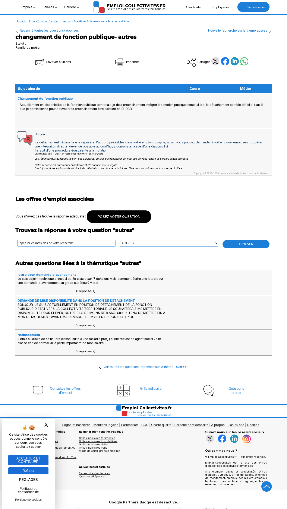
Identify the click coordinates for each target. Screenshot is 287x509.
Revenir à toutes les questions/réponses (49, 30)
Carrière (71, 7)
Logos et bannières (76, 395)
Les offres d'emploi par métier (34, 408)
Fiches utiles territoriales (94, 443)
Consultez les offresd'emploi (65, 361)
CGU (144, 395)
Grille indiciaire (151, 359)
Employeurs (218, 7)
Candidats (191, 7)
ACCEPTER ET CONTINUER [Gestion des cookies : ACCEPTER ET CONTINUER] (28, 460)
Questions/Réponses (92, 447)
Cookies (253, 395)
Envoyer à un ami (53, 62)
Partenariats (130, 395)
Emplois (28, 7)
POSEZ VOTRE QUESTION (119, 212)
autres (66, 21)
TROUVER (246, 239)
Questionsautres (236, 361)
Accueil (21, 21)
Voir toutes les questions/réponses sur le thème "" (145, 337)
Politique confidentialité (191, 395)
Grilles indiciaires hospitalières (98, 411)
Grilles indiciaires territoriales (97, 408)
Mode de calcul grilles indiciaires (99, 421)
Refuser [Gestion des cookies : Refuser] (28, 471)
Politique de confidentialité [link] (28, 490)
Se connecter (253, 7)
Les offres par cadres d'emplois (35, 415)
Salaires (49, 7)
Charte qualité (161, 395)
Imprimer (126, 62)
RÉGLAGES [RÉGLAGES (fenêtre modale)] (28, 479)
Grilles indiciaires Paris (93, 418)
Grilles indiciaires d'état (93, 415)
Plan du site (235, 395)
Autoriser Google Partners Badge (143, 498)
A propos (218, 395)
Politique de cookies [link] (28, 499)
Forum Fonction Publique (44, 21)
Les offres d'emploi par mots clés (36, 411)
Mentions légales (105, 395)
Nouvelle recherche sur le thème (237, 30)
